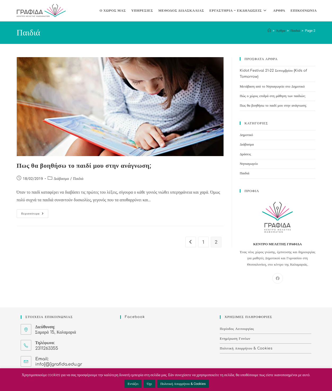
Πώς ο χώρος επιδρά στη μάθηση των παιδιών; (272, 96)
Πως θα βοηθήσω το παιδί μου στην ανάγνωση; (84, 165)
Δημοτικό (246, 135)
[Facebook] (277, 278)
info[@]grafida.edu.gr (58, 364)
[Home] (269, 31)
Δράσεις (245, 154)
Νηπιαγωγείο (249, 164)
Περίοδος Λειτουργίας (237, 329)
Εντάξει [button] (133, 384)
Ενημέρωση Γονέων (235, 338)
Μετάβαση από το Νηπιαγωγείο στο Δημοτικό (272, 86)
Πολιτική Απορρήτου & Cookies (246, 348)
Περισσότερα (35, 212)
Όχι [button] (149, 384)
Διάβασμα (61, 178)
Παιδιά (78, 178)
